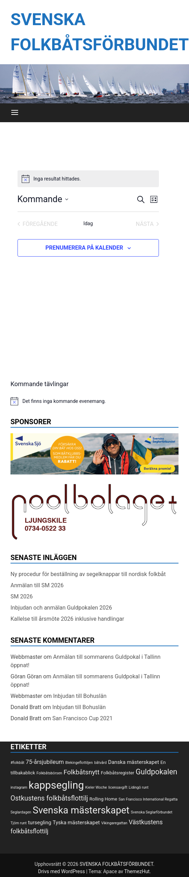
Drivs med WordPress (62, 871)
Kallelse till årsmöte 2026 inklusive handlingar (67, 619)
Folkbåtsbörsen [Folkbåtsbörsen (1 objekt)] (49, 773)
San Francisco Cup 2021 (82, 718)
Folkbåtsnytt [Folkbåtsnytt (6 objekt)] (82, 772)
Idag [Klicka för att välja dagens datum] (88, 223)
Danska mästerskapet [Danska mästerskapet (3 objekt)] (133, 762)
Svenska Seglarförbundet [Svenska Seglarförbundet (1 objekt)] (152, 812)
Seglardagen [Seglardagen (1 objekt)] (20, 812)
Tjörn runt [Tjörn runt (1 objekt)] (18, 823)
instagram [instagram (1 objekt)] (18, 787)
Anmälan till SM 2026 (37, 585)
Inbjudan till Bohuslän (80, 696)
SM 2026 (21, 596)
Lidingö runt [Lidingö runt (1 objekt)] (138, 787)
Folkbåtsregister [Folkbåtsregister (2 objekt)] (117, 772)
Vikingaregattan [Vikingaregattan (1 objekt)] (114, 823)
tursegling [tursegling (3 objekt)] (39, 822)
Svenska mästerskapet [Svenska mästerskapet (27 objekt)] (81, 810)
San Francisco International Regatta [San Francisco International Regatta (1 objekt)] (148, 799)
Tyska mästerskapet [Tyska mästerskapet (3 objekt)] (76, 822)
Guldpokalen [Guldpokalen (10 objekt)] (156, 771)
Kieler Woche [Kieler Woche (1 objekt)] (96, 787)
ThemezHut (136, 871)
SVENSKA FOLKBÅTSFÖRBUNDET (116, 864)
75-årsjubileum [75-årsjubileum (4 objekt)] (45, 762)
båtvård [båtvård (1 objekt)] (100, 762)
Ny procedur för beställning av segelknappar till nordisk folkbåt (88, 574)
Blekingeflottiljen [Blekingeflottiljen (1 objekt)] (79, 762)
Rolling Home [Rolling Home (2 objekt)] (103, 799)
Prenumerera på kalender (84, 247)
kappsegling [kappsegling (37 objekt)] (56, 785)
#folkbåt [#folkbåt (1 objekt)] (17, 762)
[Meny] (14, 112)
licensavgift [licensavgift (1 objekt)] (117, 787)
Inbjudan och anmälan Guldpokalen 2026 (61, 607)
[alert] (88, 178)
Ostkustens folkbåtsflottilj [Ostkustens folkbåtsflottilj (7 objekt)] (49, 798)
